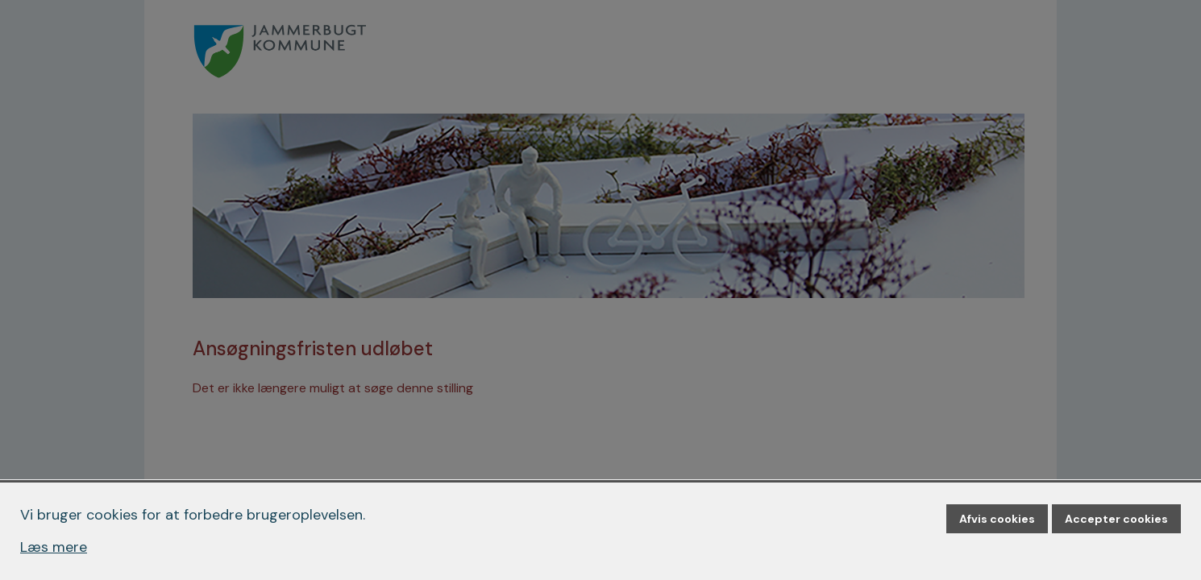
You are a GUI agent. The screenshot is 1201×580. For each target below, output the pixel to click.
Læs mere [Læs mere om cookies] (53, 547)
